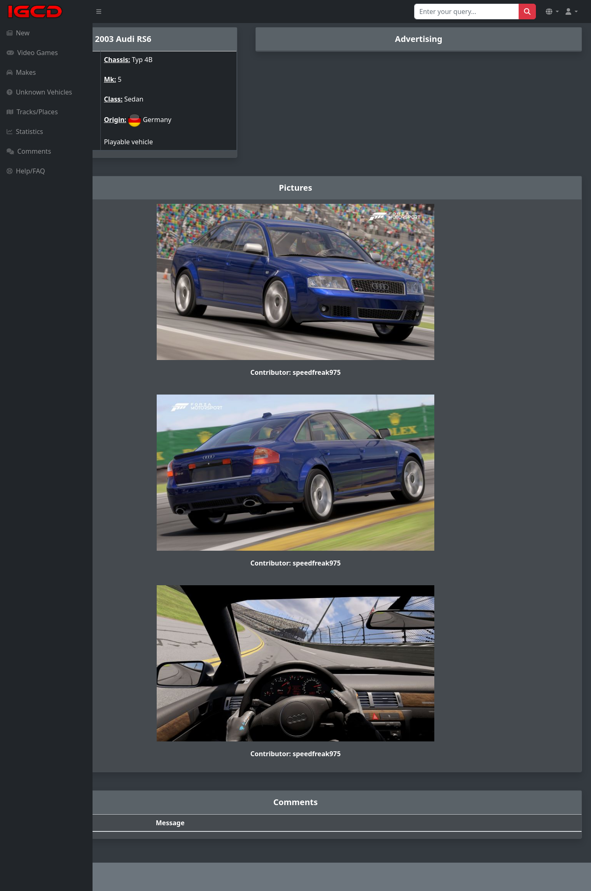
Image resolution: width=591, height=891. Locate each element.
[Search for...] (466, 11)
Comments (29, 151)
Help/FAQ (26, 170)
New (18, 32)
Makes (21, 72)
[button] (552, 11)
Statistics (25, 131)
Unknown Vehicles (39, 92)
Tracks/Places (32, 111)
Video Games (32, 52)
